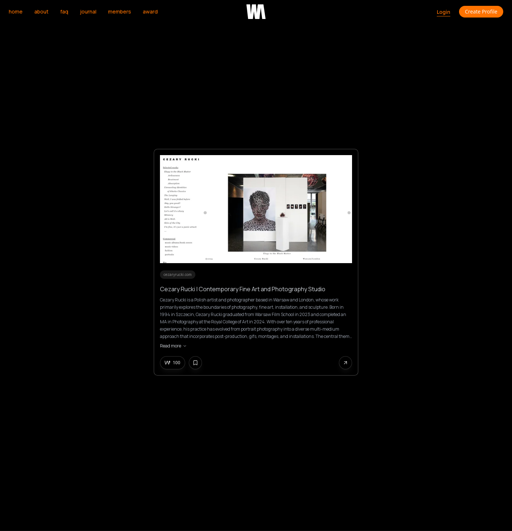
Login (443, 11)
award (150, 11)
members (119, 11)
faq (64, 11)
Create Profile (481, 11)
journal (88, 11)
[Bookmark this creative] (195, 362)
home (16, 11)
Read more (173, 346)
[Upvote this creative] (172, 362)
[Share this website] (345, 362)
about (41, 11)
